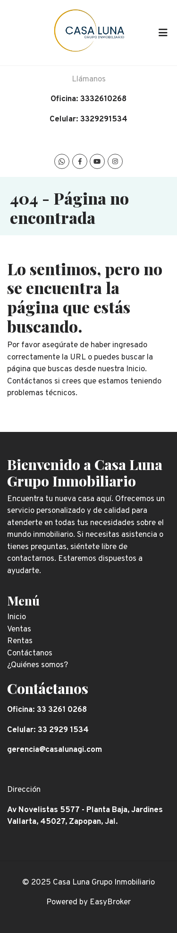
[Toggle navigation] (163, 32)
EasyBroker (110, 902)
